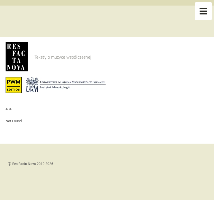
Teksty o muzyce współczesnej (63, 57)
